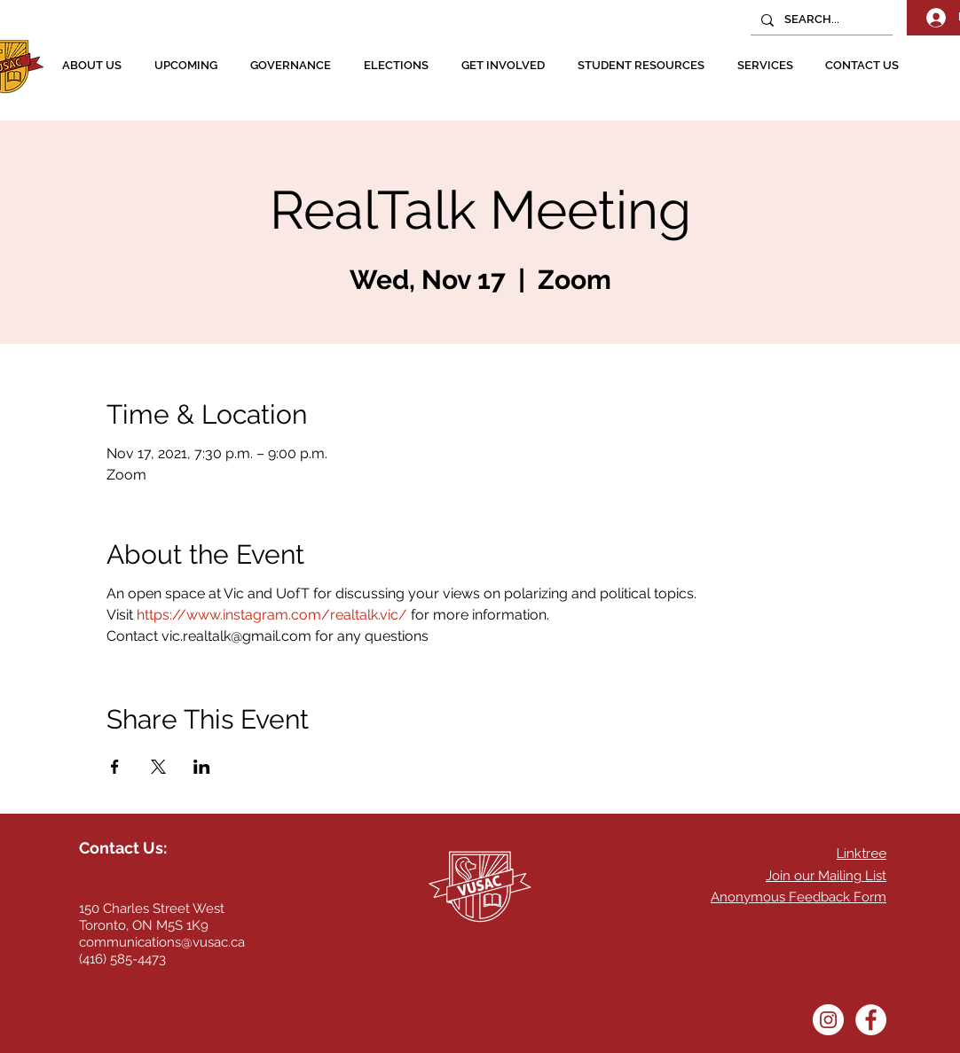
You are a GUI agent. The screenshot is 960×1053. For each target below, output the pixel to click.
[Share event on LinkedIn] (201, 767)
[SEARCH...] (819, 20)
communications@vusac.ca (162, 942)
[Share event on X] (158, 767)
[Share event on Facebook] (114, 767)
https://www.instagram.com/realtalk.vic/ (272, 614)
